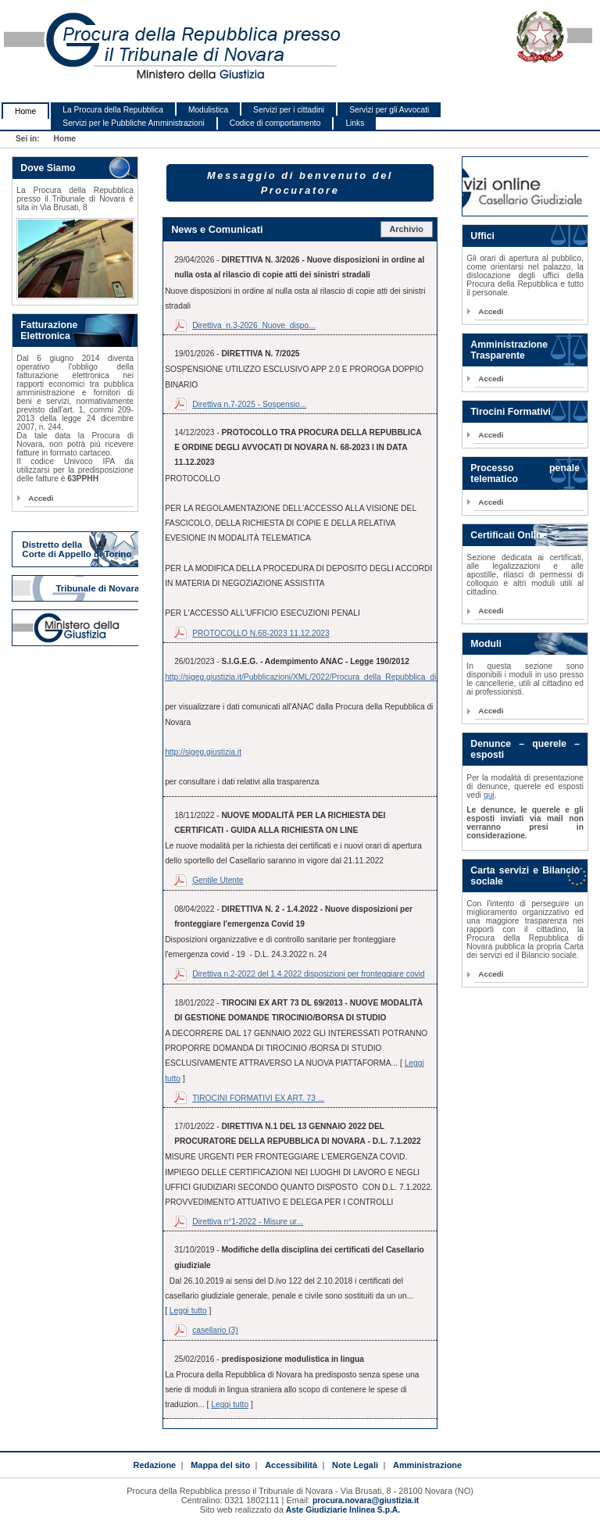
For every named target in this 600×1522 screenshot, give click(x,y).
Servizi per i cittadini (288, 109)
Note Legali (355, 1465)
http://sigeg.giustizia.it (203, 752)
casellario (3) (215, 1330)
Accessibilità (291, 1465)
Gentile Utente (217, 880)
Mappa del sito (220, 1465)
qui (489, 795)
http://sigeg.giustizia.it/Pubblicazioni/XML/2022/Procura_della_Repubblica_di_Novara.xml (323, 677)
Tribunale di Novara (97, 588)
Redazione (154, 1465)
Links (354, 123)
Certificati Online (508, 535)
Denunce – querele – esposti (525, 749)
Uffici (482, 235)
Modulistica (208, 109)
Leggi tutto (188, 1310)
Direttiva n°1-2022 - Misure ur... (247, 1221)
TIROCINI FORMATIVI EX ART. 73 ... (258, 1098)
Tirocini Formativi (510, 411)
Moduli (486, 643)
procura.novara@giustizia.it (365, 1500)
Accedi (40, 498)
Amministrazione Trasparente (509, 350)
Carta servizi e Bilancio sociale (525, 876)
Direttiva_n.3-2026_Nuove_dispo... (254, 325)
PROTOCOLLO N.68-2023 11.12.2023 (261, 633)
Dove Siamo (47, 168)
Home (25, 111)
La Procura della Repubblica (112, 109)
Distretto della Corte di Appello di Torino (76, 549)
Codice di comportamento (275, 123)
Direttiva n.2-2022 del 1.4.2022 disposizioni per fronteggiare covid (308, 974)
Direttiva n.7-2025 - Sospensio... (249, 404)
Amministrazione (427, 1465)
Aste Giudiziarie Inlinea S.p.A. (343, 1510)
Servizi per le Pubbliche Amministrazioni (133, 123)
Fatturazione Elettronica (48, 330)
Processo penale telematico (525, 473)
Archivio (406, 229)
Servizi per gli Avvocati (389, 109)
